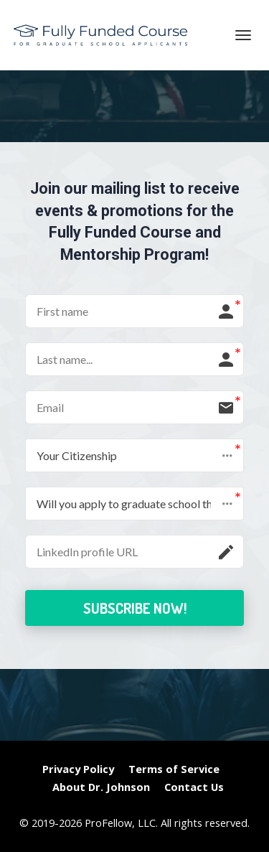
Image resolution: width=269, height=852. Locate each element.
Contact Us (194, 787)
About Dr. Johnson (101, 787)
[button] (134, 455)
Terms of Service (174, 769)
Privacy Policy (78, 769)
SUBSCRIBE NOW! (135, 608)
